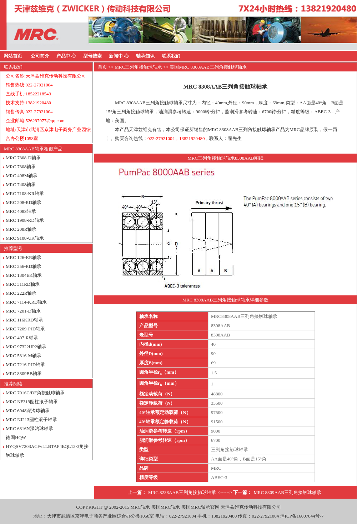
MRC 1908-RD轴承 (25, 220)
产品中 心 (66, 56)
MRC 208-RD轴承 (23, 202)
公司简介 (40, 56)
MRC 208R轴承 (21, 229)
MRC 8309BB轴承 (24, 373)
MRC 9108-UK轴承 (25, 238)
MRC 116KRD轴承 (24, 320)
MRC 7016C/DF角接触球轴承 (35, 392)
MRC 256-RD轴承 (23, 266)
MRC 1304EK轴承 (24, 275)
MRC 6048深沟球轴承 (28, 410)
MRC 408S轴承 (21, 211)
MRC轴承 (140, 507)
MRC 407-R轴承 (22, 337)
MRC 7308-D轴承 (23, 157)
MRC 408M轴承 (21, 175)
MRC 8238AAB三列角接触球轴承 (182, 492)
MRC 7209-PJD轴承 (25, 328)
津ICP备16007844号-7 (302, 516)
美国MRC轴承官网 (200, 507)
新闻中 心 (119, 56)
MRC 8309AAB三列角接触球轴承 (287, 492)
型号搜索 (92, 56)
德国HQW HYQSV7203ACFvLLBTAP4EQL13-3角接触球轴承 (47, 446)
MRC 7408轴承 (21, 184)
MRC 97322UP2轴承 (26, 346)
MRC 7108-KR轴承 (25, 193)
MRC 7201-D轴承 (23, 311)
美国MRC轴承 (165, 507)
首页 (102, 67)
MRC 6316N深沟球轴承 (29, 428)
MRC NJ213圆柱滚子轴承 (31, 419)
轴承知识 (145, 56)
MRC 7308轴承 (21, 166)
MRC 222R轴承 (21, 293)
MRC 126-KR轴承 (23, 257)
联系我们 (171, 56)
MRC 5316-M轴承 (23, 355)
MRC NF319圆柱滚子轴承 (32, 401)
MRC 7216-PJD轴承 (25, 364)
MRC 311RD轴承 (23, 284)
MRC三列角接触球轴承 (138, 67)
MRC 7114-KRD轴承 (26, 302)
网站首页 (13, 56)
